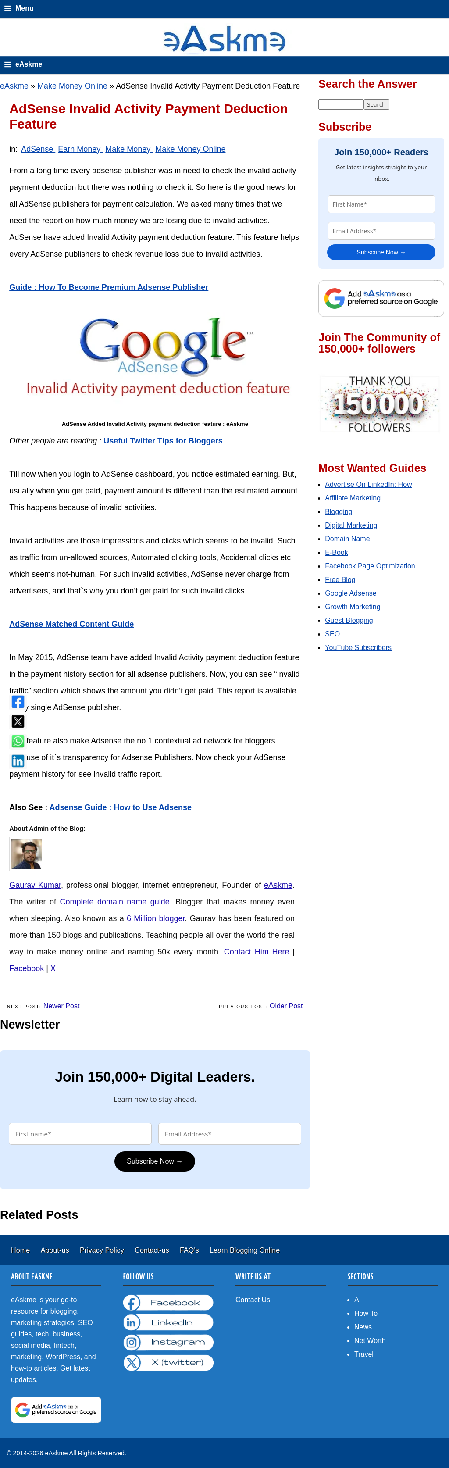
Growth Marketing (352, 607)
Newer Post (61, 1006)
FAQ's (190, 1250)
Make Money (129, 149)
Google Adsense (350, 593)
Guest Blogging (349, 620)
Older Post (286, 1006)
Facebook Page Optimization (370, 566)
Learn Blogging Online (245, 1250)
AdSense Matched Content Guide (71, 624)
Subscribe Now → (155, 1161)
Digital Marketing (351, 525)
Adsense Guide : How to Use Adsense (121, 807)
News (363, 1327)
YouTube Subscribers (358, 647)
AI (357, 1300)
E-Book (336, 552)
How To (366, 1313)
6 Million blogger (156, 918)
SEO (332, 634)
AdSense (38, 149)
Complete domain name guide (114, 901)
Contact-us (153, 1250)
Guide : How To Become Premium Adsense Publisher (108, 287)
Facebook (26, 968)
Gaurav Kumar (35, 885)
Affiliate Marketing (353, 498)
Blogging (338, 511)
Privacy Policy (103, 1250)
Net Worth (370, 1340)
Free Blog (340, 579)
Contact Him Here (256, 951)
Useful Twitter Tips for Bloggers (162, 440)
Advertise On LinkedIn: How (368, 484)
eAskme (14, 86)
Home (21, 1250)
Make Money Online (72, 86)
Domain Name (347, 539)
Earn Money (80, 149)
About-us (56, 1250)
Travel (364, 1354)
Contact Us (252, 1300)
